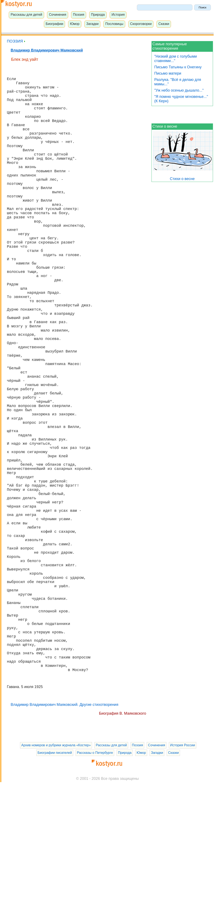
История (118, 14)
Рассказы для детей (26, 14)
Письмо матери (167, 73)
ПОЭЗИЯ (16, 41)
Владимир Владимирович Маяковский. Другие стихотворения (64, 824)
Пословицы (114, 24)
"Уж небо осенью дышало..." (179, 90)
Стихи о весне (164, 126)
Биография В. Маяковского (122, 833)
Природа (98, 14)
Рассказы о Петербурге (95, 872)
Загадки (92, 24)
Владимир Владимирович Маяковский (47, 50)
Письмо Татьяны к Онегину (177, 67)
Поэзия (78, 14)
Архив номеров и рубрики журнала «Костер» (56, 865)
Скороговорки (141, 24)
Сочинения (57, 14)
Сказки (163, 24)
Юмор (74, 24)
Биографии (54, 24)
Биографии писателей (55, 872)
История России (182, 865)
